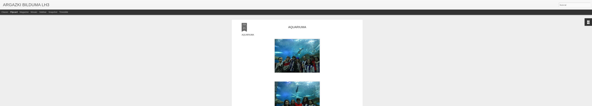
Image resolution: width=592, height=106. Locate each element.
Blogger (308, 104)
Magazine (24, 12)
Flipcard (14, 12)
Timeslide (63, 12)
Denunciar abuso (318, 104)
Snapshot (53, 12)
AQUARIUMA (297, 15)
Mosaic (34, 12)
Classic (4, 12)
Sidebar (42, 12)
